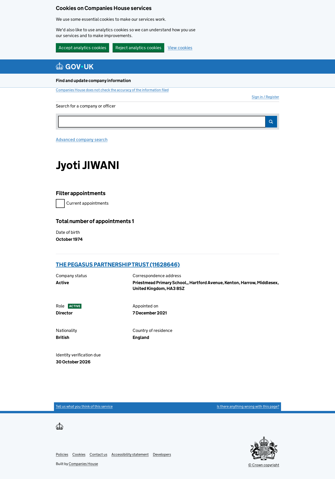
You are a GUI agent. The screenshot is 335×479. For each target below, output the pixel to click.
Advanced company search (81, 139)
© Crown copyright (263, 465)
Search (271, 122)
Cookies (78, 454)
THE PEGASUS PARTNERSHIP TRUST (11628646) (118, 264)
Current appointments (82, 203)
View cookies (180, 47)
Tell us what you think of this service (84, 406)
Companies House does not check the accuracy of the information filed (112, 90)
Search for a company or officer (86, 106)
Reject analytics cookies (138, 47)
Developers (162, 454)
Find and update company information (93, 80)
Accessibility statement (130, 454)
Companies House (83, 464)
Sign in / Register (265, 97)
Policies (62, 454)
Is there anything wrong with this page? (248, 406)
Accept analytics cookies (82, 47)
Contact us (98, 454)
